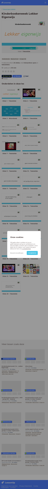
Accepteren (32, 253)
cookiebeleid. (26, 249)
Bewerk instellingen (16, 253)
